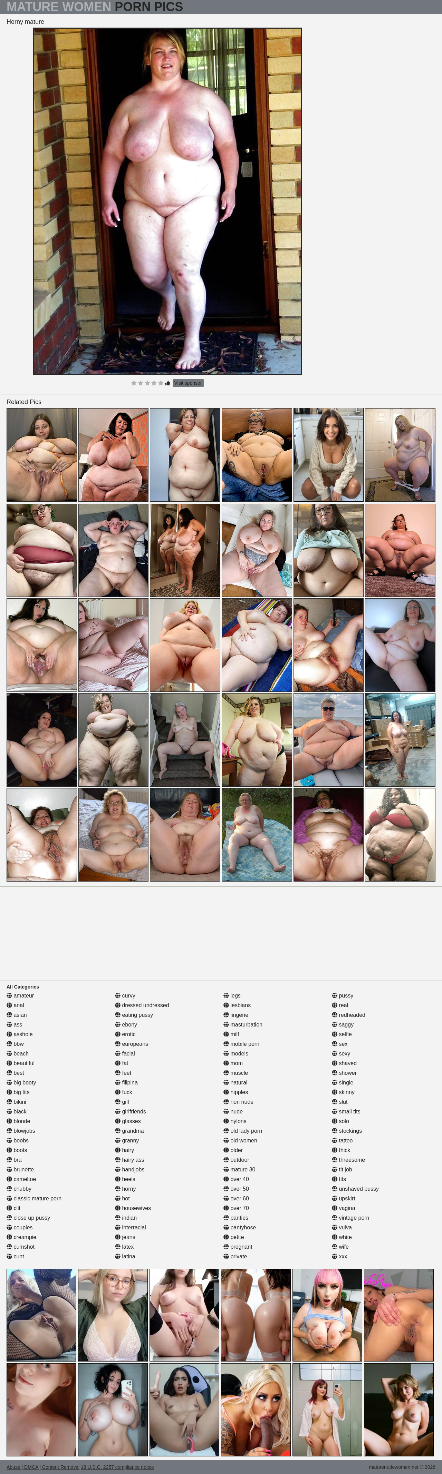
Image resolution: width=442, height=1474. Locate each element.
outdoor (236, 1160)
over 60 (236, 1198)
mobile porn (241, 1044)
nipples (235, 1092)
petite (233, 1237)
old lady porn (242, 1131)
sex (339, 1044)
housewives (133, 1208)
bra (14, 1160)
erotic (125, 1034)
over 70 (236, 1208)
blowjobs (21, 1131)
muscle (235, 1073)
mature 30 (239, 1169)
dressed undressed (142, 1005)
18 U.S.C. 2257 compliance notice (117, 1467)
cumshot (21, 1247)
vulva (342, 1227)
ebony (126, 1025)
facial (125, 1054)
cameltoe (21, 1179)
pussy (342, 996)
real (340, 1005)
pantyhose (239, 1227)
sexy (341, 1054)
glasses (128, 1121)
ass (14, 1025)
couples (20, 1227)
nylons (235, 1121)
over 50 (236, 1189)
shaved (344, 1063)
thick (341, 1150)
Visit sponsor (188, 383)
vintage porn (350, 1218)
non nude (238, 1102)
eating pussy (134, 1015)
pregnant (237, 1247)
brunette (20, 1169)
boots (17, 1150)
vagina (343, 1208)
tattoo (342, 1140)
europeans (131, 1044)
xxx (339, 1256)
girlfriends (130, 1111)
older (233, 1150)
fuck (123, 1092)
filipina (126, 1082)
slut (339, 1102)
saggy (343, 1025)
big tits (18, 1092)
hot (122, 1198)
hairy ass (129, 1160)
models (235, 1054)
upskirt (343, 1198)
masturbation (242, 1025)
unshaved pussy (355, 1189)
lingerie (235, 1015)
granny (127, 1140)
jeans (125, 1237)
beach (18, 1054)
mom (233, 1063)
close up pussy (28, 1218)
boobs (18, 1140)
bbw (15, 1044)
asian (17, 1015)
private (235, 1256)
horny (125, 1189)
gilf (122, 1102)
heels (125, 1179)
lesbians (237, 1005)
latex (124, 1247)
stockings (347, 1131)
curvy (125, 996)
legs (232, 996)
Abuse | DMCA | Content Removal (43, 1467)
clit (13, 1208)
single (342, 1082)
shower (344, 1073)
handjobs (129, 1169)
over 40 (236, 1179)
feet (123, 1073)
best (15, 1073)
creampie (21, 1237)
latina (125, 1256)
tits (339, 1179)
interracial (130, 1227)
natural (235, 1082)
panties (235, 1218)
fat (121, 1063)
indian (126, 1218)
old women (240, 1140)
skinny (343, 1092)
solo (340, 1121)
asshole (20, 1034)
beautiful (21, 1063)
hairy (124, 1150)
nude (233, 1111)
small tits (346, 1111)
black (17, 1111)
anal (15, 1005)
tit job (342, 1169)
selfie (342, 1034)
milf (231, 1034)
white (342, 1237)
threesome (348, 1160)
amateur (20, 996)
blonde (18, 1121)
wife (340, 1247)
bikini (16, 1102)
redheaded (348, 1015)
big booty (21, 1082)
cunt (15, 1256)
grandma (129, 1131)
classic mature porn (34, 1198)
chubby (19, 1189)
